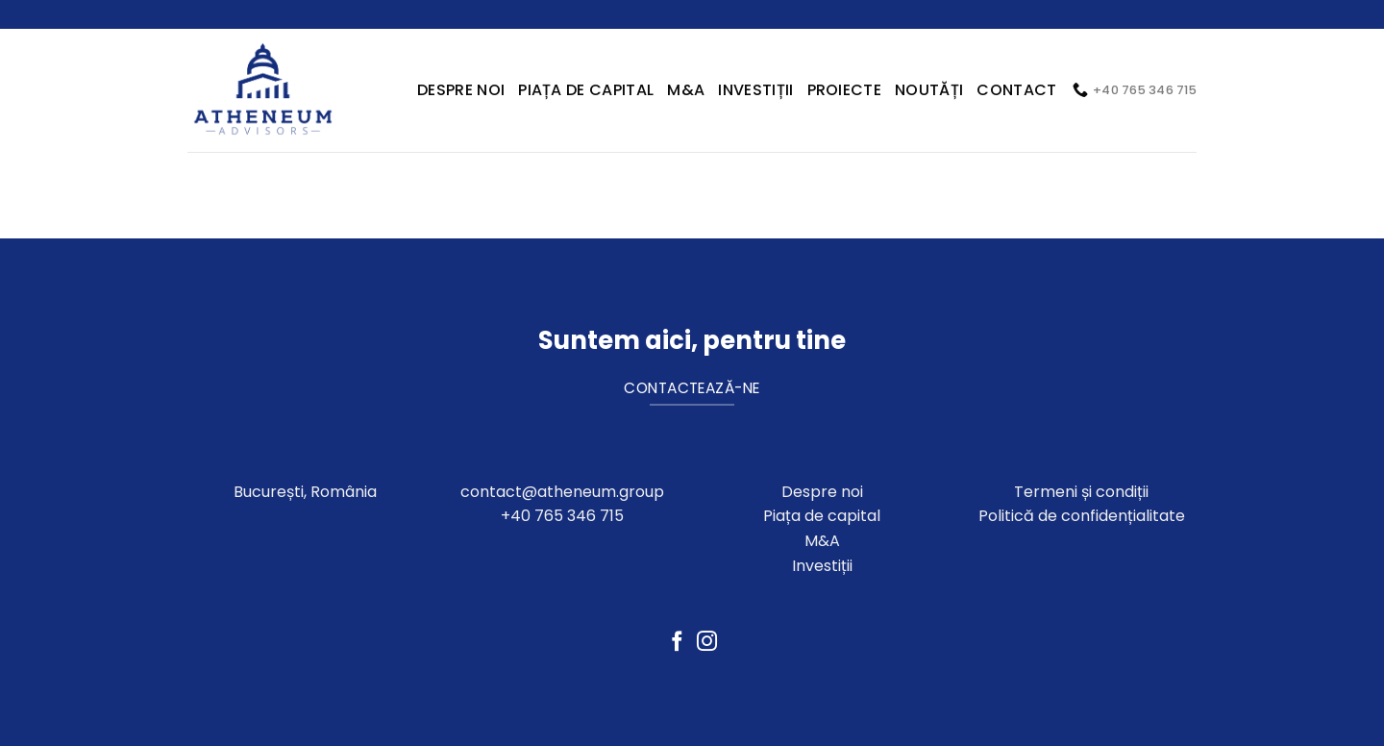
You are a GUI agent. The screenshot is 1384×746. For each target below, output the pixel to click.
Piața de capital (586, 90)
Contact (1016, 90)
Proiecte (844, 90)
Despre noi (822, 492)
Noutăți (929, 90)
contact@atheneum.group (562, 492)
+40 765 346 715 (562, 516)
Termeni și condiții (1081, 492)
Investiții (755, 90)
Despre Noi (461, 90)
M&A (685, 90)
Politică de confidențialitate (1081, 516)
